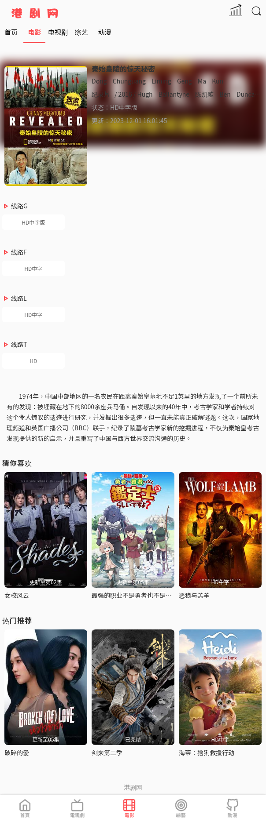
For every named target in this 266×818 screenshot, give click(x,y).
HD (33, 360)
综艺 (81, 31)
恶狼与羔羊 (194, 595)
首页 (11, 31)
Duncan (247, 94)
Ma (202, 80)
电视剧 (58, 31)
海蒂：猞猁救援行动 (206, 752)
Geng (184, 80)
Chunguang (129, 80)
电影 (34, 31)
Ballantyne (174, 94)
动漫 (104, 31)
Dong (99, 80)
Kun (217, 80)
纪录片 (101, 94)
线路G (19, 205)
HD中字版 (33, 222)
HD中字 (33, 268)
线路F (19, 251)
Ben (225, 94)
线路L (19, 298)
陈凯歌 (204, 94)
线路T (19, 344)
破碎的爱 (16, 752)
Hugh (144, 94)
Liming (161, 80)
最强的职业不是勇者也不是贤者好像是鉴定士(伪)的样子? (169, 595)
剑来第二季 (107, 752)
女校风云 (16, 595)
